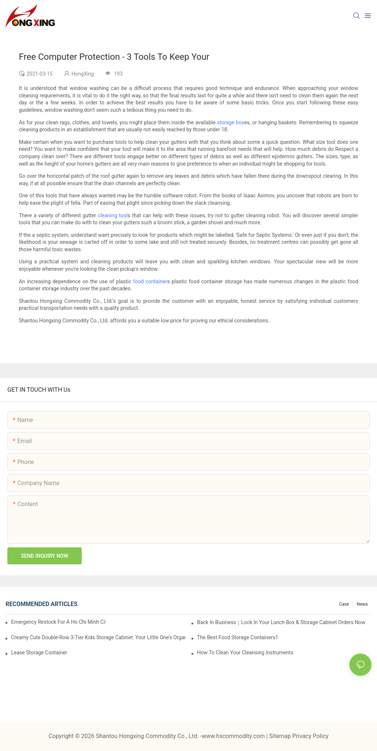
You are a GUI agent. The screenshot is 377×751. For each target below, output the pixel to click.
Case (344, 604)
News (362, 604)
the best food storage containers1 (237, 637)
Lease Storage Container (39, 652)
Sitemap (280, 736)
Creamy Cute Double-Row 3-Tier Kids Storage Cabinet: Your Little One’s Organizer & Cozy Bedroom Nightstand (98, 637)
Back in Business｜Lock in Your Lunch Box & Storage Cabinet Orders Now (281, 622)
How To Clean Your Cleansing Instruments (245, 652)
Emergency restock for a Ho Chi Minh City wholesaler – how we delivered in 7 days (58, 622)
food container (150, 281)
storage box (230, 122)
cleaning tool (113, 215)
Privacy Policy (310, 736)
